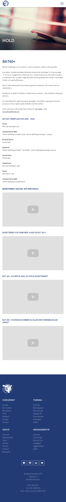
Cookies (5, 422)
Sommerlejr (37, 437)
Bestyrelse (6, 452)
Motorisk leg (38, 411)
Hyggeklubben (38, 446)
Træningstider (38, 416)
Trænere (5, 449)
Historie (5, 446)
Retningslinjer (38, 408)
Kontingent (37, 419)
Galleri (35, 422)
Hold (4, 413)
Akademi (5, 416)
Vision (4, 440)
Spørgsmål (37, 413)
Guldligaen (37, 443)
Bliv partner (6, 411)
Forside (5, 405)
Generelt (36, 405)
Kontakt (5, 419)
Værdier (5, 443)
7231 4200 (38, 109)
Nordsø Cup (38, 440)
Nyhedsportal (7, 437)
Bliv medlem (7, 408)
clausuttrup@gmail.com (10, 112)
